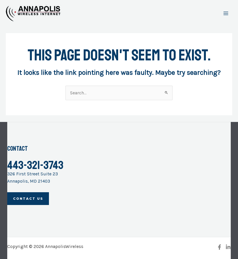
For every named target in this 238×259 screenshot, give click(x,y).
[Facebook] (219, 247)
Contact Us (28, 199)
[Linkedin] (228, 247)
